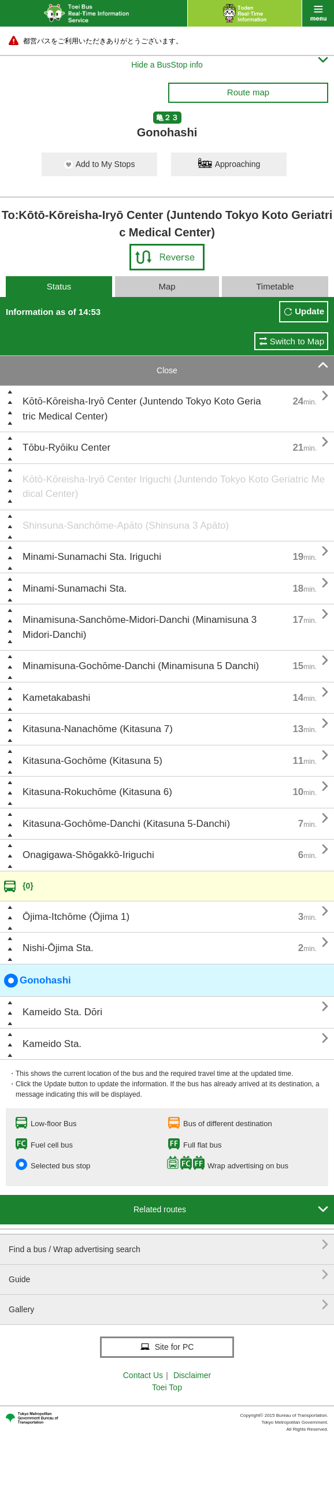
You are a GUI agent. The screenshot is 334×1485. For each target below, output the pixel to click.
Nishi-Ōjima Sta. (58, 947)
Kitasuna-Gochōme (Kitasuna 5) (92, 760)
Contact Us (143, 1375)
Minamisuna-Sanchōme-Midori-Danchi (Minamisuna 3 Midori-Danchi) (140, 627)
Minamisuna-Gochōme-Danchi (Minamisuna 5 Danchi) (141, 665)
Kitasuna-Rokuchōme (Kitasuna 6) (97, 791)
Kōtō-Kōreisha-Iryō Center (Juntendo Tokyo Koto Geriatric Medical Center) (142, 409)
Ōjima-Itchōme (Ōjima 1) (76, 916)
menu (318, 13)
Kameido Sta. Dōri (62, 1012)
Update (309, 311)
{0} (28, 885)
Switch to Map (297, 341)
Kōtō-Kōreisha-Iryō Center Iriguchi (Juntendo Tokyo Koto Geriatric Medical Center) (174, 487)
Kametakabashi (56, 697)
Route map (248, 92)
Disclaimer (192, 1375)
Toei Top (167, 1387)
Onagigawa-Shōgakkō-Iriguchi (88, 854)
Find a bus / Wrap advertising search (168, 1245)
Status (59, 286)
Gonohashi (37, 980)
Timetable (275, 286)
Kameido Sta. (52, 1043)
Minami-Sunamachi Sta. (75, 588)
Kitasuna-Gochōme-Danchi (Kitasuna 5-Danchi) (126, 823)
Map (166, 286)
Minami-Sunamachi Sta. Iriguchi (92, 556)
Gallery (168, 1305)
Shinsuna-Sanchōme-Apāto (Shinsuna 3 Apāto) (126, 525)
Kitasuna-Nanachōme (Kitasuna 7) (98, 728)
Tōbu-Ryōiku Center (66, 447)
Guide (168, 1275)
